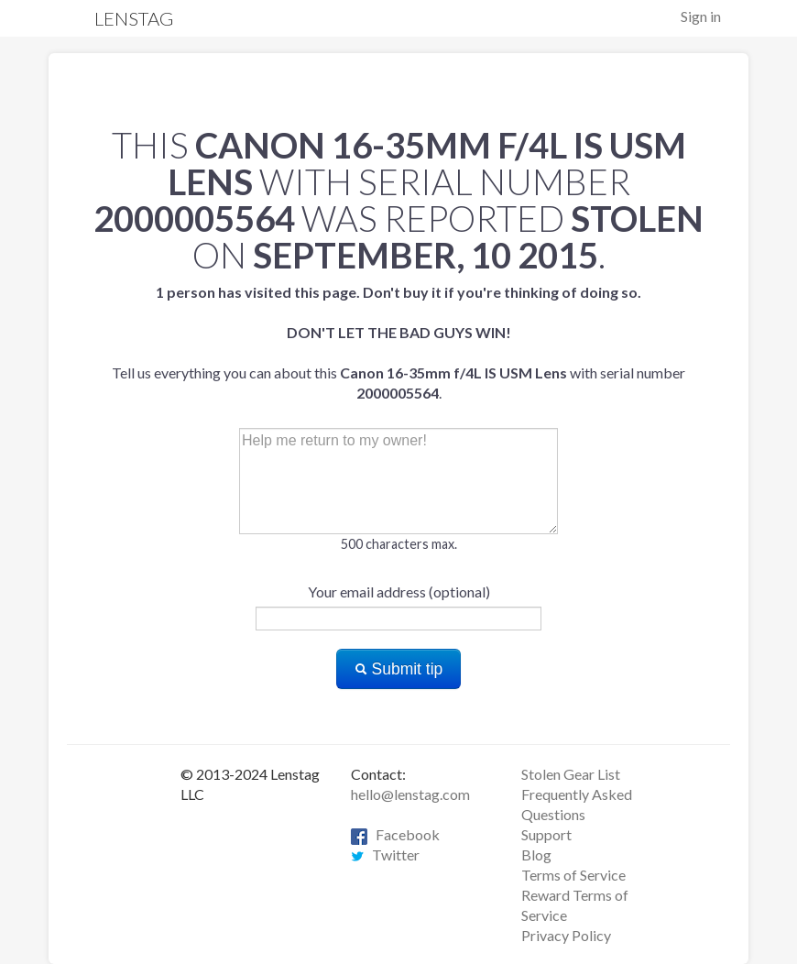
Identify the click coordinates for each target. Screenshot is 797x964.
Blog (536, 854)
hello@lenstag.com (410, 794)
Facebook (395, 834)
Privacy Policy (566, 935)
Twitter (385, 854)
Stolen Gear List (570, 774)
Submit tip (399, 669)
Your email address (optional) (399, 591)
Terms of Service (573, 874)
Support (546, 834)
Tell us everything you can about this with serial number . (398, 342)
